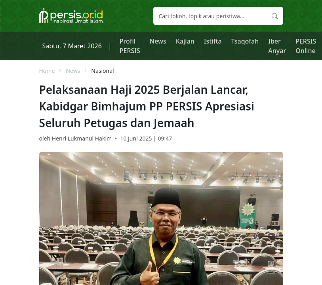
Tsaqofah (245, 41)
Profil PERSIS (130, 46)
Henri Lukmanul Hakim (82, 138)
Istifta (213, 41)
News (158, 41)
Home (47, 70)
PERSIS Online (305, 46)
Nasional (102, 70)
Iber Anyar (277, 46)
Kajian (185, 41)
